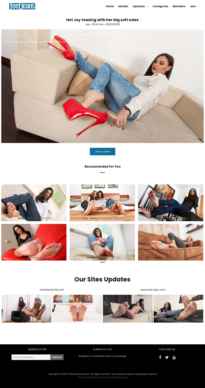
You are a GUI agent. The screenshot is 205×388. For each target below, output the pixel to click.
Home (110, 6)
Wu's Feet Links (85, 377)
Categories (160, 6)
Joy (87, 24)
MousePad (99, 377)
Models (123, 6)
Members (179, 6)
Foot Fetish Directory (117, 377)
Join (193, 6)
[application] (102, 86)
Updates (139, 6)
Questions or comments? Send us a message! (102, 356)
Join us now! (102, 151)
